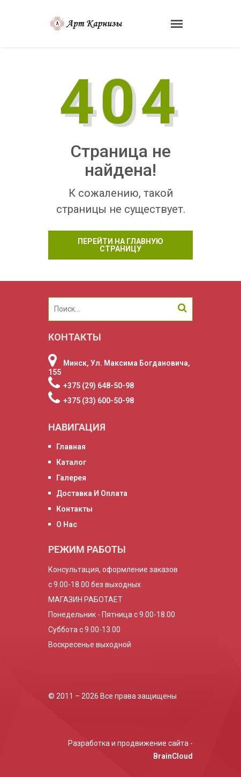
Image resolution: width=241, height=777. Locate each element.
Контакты (74, 509)
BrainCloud (173, 756)
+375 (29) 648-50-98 (98, 385)
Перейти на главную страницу (120, 245)
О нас (66, 524)
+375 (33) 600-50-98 (98, 400)
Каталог (71, 462)
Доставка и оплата (91, 493)
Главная (71, 446)
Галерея (71, 477)
